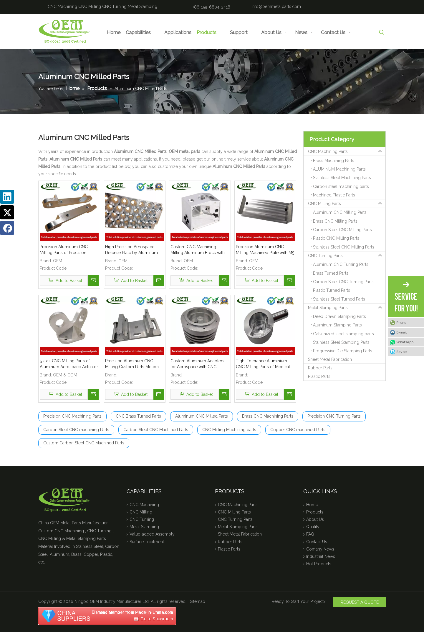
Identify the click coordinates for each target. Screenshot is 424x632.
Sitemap (197, 601)
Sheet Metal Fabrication (330, 359)
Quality (312, 526)
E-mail (401, 332)
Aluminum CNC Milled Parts (201, 416)
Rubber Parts (320, 368)
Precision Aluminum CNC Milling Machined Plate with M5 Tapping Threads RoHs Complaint (265, 250)
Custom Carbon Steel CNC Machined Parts (83, 443)
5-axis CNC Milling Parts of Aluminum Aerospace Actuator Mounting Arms (69, 364)
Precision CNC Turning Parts (334, 416)
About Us (315, 519)
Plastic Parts (319, 376)
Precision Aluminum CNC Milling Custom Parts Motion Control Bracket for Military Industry (132, 364)
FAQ (310, 534)
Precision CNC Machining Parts (72, 416)
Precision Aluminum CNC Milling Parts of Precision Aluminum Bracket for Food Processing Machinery (66, 250)
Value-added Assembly (152, 534)
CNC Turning (114, 6)
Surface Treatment (147, 541)
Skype (401, 352)
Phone (401, 323)
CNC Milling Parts (346, 203)
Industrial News (320, 556)
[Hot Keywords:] (381, 32)
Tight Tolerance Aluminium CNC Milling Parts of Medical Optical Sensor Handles (263, 364)
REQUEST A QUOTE (360, 602)
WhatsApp (404, 342)
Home (312, 504)
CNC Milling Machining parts (229, 429)
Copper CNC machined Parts (297, 429)
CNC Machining (62, 6)
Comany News (320, 549)
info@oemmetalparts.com (276, 6)
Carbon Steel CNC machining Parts (76, 429)
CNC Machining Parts (346, 151)
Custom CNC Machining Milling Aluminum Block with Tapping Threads (197, 250)
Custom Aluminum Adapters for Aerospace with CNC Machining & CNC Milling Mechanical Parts (197, 364)
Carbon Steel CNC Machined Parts (155, 429)
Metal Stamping (142, 6)
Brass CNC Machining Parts (267, 416)
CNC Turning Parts (346, 255)
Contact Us (316, 541)
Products (314, 512)
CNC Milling (89, 6)
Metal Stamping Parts (346, 308)
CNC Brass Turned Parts (138, 416)
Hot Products (318, 563)
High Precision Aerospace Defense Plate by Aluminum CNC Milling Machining (131, 250)
